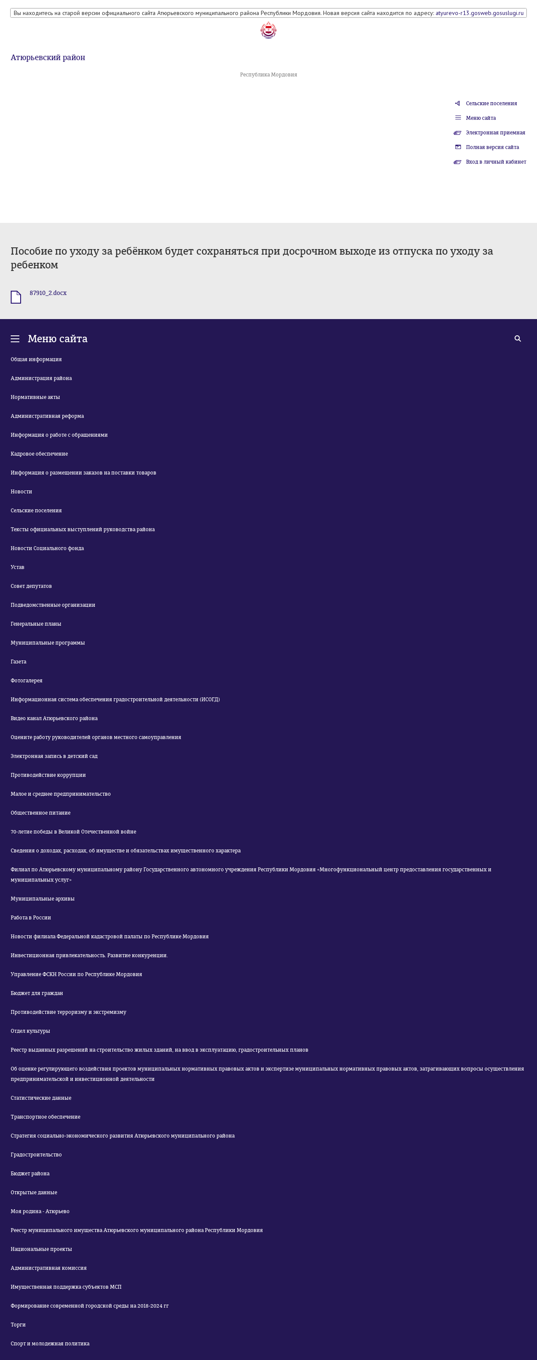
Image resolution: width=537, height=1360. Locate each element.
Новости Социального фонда (47, 548)
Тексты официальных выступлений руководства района (83, 529)
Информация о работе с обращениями (59, 435)
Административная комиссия (49, 1268)
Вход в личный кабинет (496, 162)
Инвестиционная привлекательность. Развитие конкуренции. (89, 955)
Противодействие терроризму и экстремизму (68, 1012)
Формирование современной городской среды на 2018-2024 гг (90, 1306)
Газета (18, 662)
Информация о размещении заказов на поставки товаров (83, 473)
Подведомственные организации (53, 605)
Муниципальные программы (48, 643)
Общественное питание (40, 813)
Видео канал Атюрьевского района (54, 718)
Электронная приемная (495, 133)
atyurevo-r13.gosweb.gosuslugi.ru (480, 13)
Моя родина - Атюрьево (40, 1211)
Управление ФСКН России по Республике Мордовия (76, 974)
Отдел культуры (30, 1031)
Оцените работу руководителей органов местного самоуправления (96, 737)
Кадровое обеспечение (39, 454)
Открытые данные (34, 1193)
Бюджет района (30, 1174)
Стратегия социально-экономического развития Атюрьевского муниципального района (123, 1136)
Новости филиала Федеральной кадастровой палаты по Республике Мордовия (110, 937)
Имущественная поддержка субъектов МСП (66, 1287)
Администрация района (41, 378)
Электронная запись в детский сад (54, 756)
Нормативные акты (35, 397)
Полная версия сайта (492, 147)
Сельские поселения (491, 103)
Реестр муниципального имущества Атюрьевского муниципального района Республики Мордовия (137, 1230)
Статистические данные (41, 1098)
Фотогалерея (27, 681)
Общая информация (36, 359)
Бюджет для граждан (37, 993)
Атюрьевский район (48, 57)
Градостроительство (36, 1155)
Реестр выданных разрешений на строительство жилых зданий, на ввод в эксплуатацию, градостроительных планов (159, 1050)
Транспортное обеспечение (45, 1117)
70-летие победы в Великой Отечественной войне (73, 832)
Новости (21, 492)
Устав (17, 567)
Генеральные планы (36, 624)
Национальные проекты (41, 1249)
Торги (18, 1325)
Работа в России (31, 918)
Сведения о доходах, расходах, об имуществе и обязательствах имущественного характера (126, 851)
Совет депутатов (31, 586)
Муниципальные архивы (43, 899)
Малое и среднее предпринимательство (61, 794)
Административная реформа (47, 416)
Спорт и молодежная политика (50, 1344)
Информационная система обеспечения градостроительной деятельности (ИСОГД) (115, 700)
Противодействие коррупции (48, 775)
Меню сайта (481, 118)
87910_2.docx (48, 293)
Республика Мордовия (268, 75)
